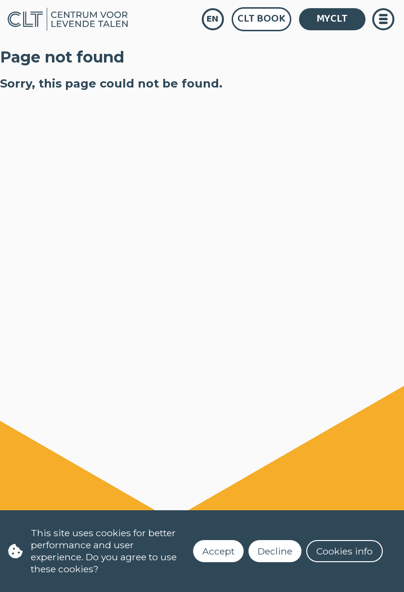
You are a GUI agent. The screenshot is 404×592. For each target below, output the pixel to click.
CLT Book (261, 18)
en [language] (213, 19)
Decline (275, 551)
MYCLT (332, 18)
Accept (218, 551)
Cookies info (344, 551)
